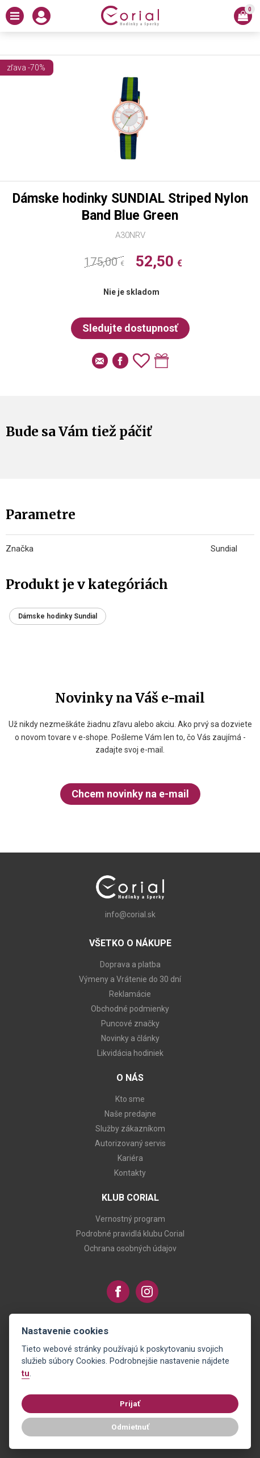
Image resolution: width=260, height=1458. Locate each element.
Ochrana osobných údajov (130, 1248)
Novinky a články (130, 1038)
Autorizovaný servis (130, 1143)
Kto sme (130, 1099)
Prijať (130, 1403)
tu (26, 1373)
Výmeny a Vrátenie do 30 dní (130, 979)
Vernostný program (130, 1218)
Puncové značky (130, 1023)
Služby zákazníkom (130, 1128)
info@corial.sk (130, 914)
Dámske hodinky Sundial (57, 616)
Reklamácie (130, 994)
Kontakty (130, 1172)
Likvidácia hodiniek (130, 1053)
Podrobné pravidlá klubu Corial (130, 1233)
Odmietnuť (130, 1426)
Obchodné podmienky (130, 1008)
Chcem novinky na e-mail (130, 794)
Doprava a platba (130, 964)
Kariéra (130, 1158)
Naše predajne (130, 1113)
